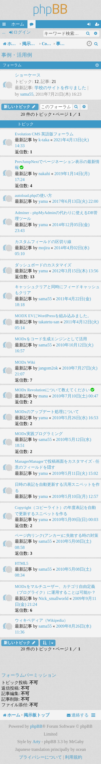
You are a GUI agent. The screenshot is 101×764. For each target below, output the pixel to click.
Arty (36, 741)
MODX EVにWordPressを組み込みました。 (53, 316)
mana (43, 396)
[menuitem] (96, 43)
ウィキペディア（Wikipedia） (41, 620)
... (3, 32)
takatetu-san (49, 322)
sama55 (26, 94)
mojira (44, 247)
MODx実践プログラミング (39, 434)
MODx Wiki (25, 362)
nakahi (44, 173)
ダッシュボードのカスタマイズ (43, 265)
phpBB (36, 726)
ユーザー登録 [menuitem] (98, 25)
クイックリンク (5, 25)
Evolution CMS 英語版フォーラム (44, 134)
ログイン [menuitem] (90, 25)
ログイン (22, 32)
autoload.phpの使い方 (33, 195)
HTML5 (21, 563)
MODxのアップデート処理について (47, 412)
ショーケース (28, 75)
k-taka (44, 139)
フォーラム (33, 25)
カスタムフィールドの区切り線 (43, 242)
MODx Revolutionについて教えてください (52, 390)
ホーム (17, 24)
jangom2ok (48, 368)
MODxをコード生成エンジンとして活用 (51, 339)
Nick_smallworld (53, 598)
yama (43, 201)
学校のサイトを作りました (60, 87)
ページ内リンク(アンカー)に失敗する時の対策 (56, 535)
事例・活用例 (16, 55)
